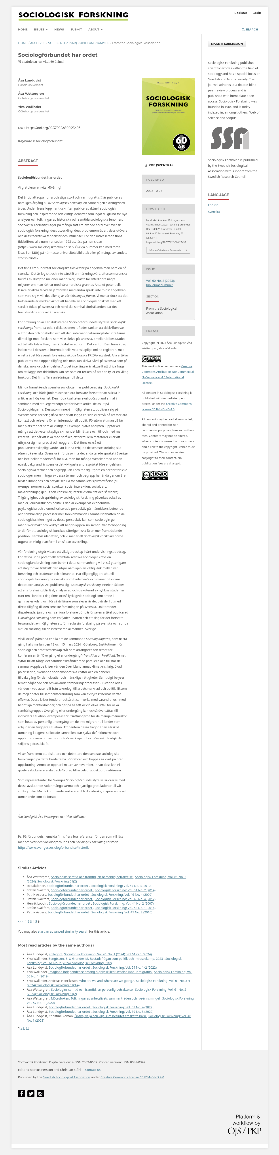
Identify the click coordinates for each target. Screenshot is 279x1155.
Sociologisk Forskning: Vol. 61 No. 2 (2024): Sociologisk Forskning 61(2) (104, 960)
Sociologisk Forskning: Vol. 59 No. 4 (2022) (123, 1007)
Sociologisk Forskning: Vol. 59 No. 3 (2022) (123, 1011)
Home (23, 29)
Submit (76, 29)
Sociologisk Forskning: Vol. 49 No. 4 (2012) (125, 899)
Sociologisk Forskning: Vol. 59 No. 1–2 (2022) (125, 967)
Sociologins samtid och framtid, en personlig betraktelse (92, 877)
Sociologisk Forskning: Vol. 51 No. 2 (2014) (125, 890)
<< (20, 921)
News (59, 29)
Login (256, 13)
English (213, 205)
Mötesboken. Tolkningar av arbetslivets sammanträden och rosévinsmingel (106, 998)
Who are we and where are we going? (107, 981)
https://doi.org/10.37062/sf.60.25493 (53, 128)
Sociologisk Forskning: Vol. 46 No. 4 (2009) (121, 894)
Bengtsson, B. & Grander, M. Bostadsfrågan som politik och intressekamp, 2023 (106, 958)
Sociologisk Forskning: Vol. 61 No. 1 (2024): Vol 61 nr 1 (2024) (108, 954)
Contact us (93, 1070)
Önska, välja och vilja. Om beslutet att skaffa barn (110, 1016)
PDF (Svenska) (160, 165)
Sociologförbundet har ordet (68, 886)
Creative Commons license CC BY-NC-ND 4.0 (132, 1077)
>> (27, 1028)
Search (250, 29)
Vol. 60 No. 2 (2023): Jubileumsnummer (78, 43)
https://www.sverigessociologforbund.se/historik (53, 847)
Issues (39, 29)
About (94, 29)
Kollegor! (56, 954)
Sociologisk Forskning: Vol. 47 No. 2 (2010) (121, 912)
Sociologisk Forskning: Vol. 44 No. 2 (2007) (123, 903)
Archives (37, 43)
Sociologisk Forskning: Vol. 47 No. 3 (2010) (121, 886)
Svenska (214, 212)
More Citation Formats (165, 250)
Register (240, 13)
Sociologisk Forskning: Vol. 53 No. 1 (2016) (125, 908)
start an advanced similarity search (63, 931)
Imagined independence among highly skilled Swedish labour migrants (100, 972)
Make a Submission (227, 43)
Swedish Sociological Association (66, 1077)
